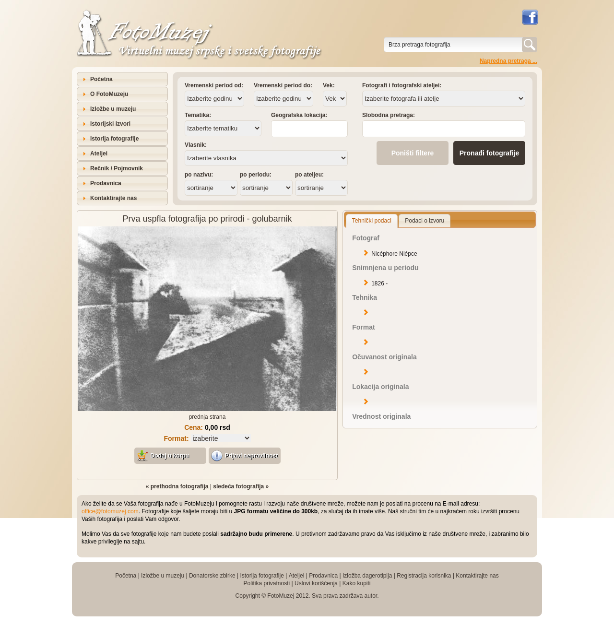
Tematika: (198, 115)
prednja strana (207, 416)
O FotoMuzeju (109, 94)
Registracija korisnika (424, 575)
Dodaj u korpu (170, 455)
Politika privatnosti (266, 583)
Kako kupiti (356, 583)
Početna (101, 79)
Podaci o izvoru (424, 220)
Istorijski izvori (110, 123)
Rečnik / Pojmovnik (116, 168)
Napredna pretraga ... (508, 61)
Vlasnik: (196, 145)
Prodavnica (105, 183)
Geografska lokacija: (299, 115)
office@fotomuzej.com (110, 511)
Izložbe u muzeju (113, 109)
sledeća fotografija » (241, 486)
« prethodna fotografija (177, 486)
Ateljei (98, 153)
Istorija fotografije (114, 138)
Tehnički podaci (371, 220)
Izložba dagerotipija (367, 575)
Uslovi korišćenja (316, 583)
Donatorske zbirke (212, 575)
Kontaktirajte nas (113, 198)
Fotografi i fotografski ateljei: (401, 85)
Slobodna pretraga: (388, 115)
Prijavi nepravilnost (251, 455)
